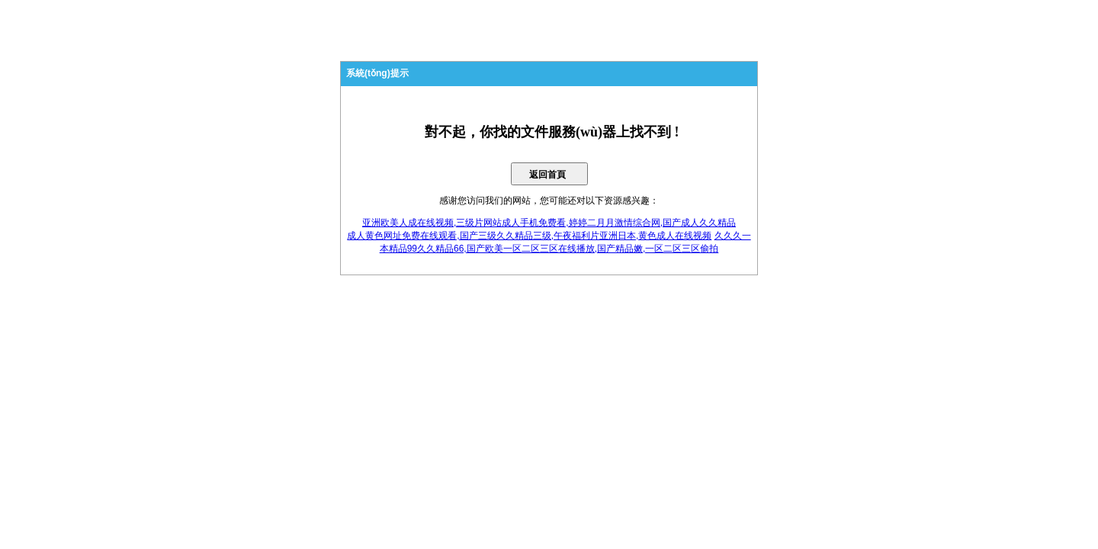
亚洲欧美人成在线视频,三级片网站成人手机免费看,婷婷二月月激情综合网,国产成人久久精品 (549, 222)
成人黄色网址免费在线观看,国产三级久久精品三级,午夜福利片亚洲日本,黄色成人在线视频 (529, 235)
